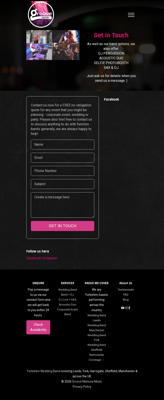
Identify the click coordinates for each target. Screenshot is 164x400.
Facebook (33, 258)
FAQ (125, 294)
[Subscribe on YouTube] (123, 308)
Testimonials (126, 289)
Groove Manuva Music (87, 381)
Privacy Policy (82, 386)
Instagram (49, 258)
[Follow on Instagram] (126, 308)
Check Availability (38, 327)
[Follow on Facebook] (129, 308)
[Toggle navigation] (131, 15)
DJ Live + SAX (67, 299)
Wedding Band (67, 289)
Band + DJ (67, 294)
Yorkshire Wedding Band (43, 371)
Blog (126, 299)
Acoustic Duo (67, 304)
